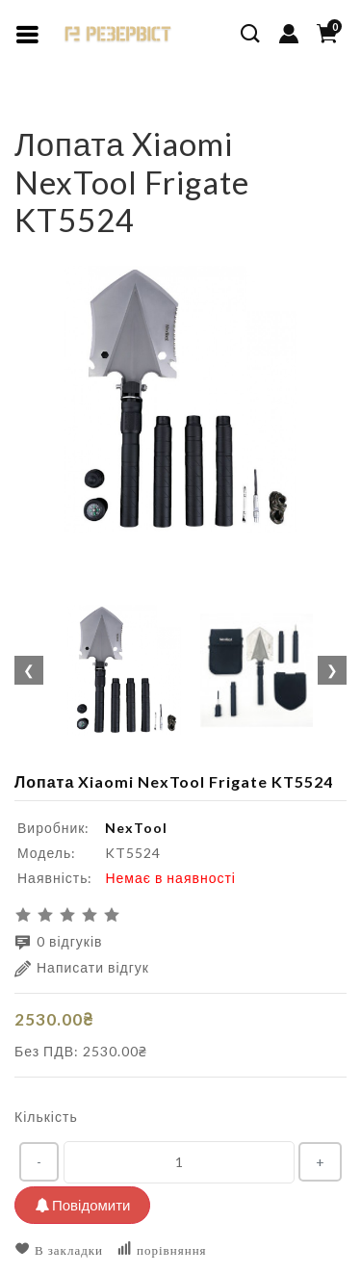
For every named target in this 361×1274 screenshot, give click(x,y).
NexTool (136, 827)
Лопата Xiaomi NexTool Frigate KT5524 (203, 110)
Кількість (46, 1116)
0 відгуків (58, 942)
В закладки (58, 1249)
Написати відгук (81, 968)
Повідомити (82, 1204)
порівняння (161, 1249)
